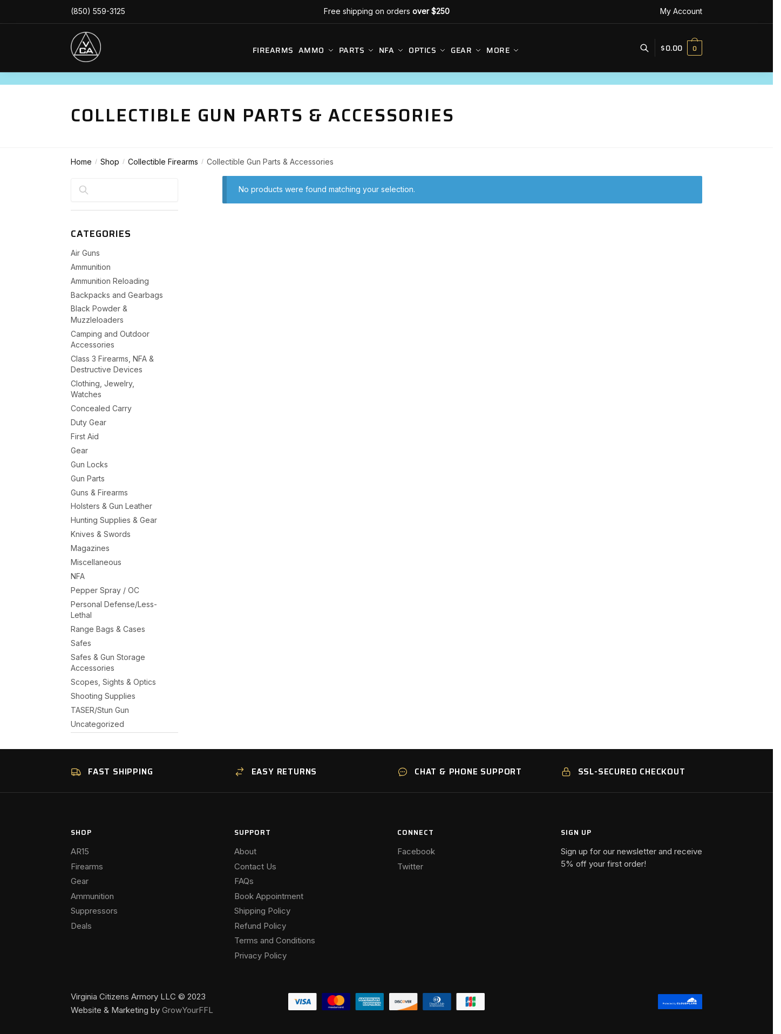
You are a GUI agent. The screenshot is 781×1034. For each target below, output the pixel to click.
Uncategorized (97, 724)
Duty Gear (88, 422)
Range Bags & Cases (108, 629)
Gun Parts (88, 478)
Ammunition (91, 266)
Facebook (416, 851)
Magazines (90, 548)
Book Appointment (268, 896)
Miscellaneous (96, 562)
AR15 (80, 851)
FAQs (244, 881)
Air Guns (85, 252)
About (245, 851)
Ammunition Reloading (110, 280)
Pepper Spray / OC (105, 590)
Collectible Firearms (163, 161)
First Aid (85, 436)
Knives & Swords (101, 534)
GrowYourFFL (187, 1010)
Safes (81, 643)
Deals (81, 926)
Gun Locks (89, 464)
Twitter (410, 866)
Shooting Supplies (103, 695)
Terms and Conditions (274, 940)
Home (81, 161)
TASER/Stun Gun (100, 710)
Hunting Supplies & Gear (114, 520)
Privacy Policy (260, 955)
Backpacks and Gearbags (117, 295)
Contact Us (255, 866)
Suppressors (94, 911)
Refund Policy (260, 926)
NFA (78, 576)
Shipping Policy (262, 911)
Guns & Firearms (99, 492)
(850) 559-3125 (98, 11)
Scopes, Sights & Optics (113, 681)
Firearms (87, 866)
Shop (109, 161)
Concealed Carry (101, 408)
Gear (79, 450)
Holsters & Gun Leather (111, 506)
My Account (681, 11)
